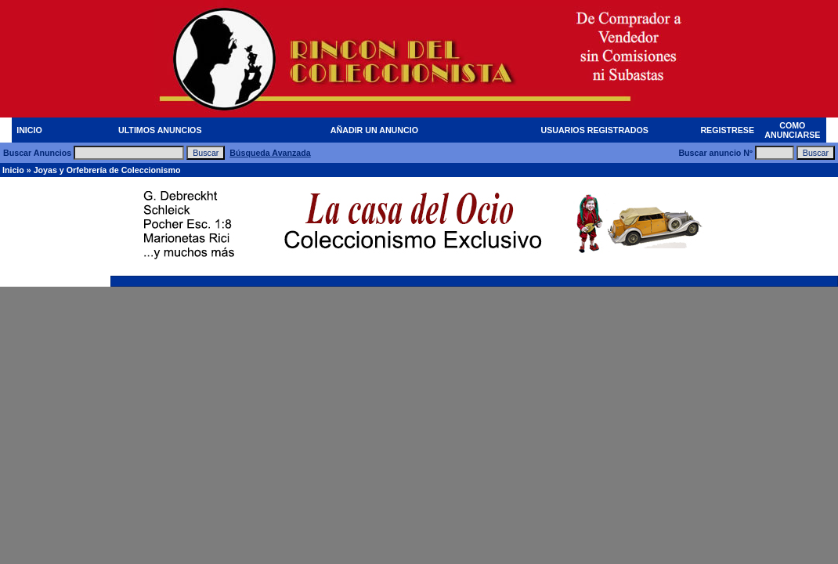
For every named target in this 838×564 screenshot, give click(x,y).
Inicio (13, 170)
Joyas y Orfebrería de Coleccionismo (107, 170)
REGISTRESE (727, 130)
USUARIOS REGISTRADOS (594, 130)
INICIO (29, 130)
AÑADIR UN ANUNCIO (374, 130)
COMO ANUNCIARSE (792, 130)
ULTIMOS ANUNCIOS (160, 130)
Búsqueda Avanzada (269, 152)
